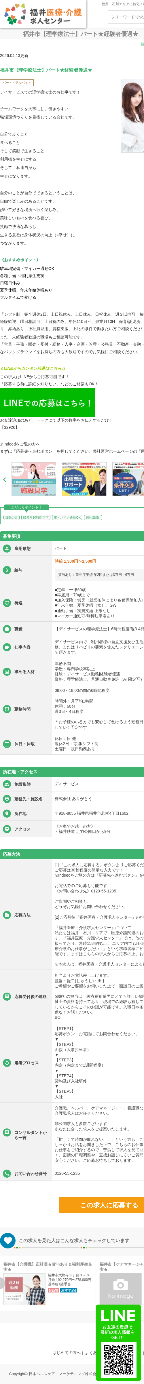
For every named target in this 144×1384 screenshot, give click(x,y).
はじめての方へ (66, 1352)
